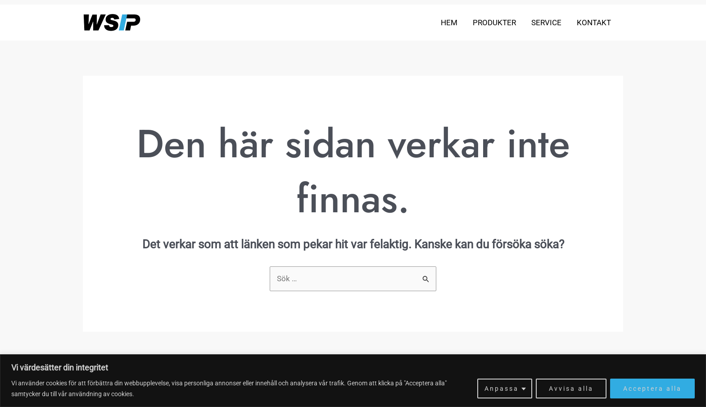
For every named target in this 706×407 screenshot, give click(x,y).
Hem (449, 22)
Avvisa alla (571, 388)
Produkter (494, 22)
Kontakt (594, 22)
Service (546, 22)
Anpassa (501, 388)
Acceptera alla (652, 388)
